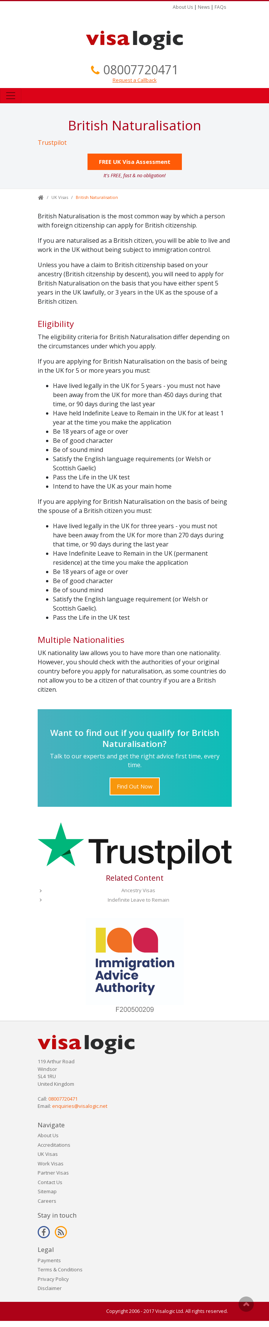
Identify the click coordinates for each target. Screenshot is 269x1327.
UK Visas (59, 197)
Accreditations (54, 1144)
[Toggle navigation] (10, 95)
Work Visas (51, 1163)
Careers (47, 1200)
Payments (49, 1260)
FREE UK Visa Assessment (134, 161)
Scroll (246, 1304)
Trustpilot (52, 142)
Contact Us (50, 1182)
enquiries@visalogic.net (79, 1106)
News (204, 7)
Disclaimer (50, 1288)
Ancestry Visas (138, 890)
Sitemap (47, 1191)
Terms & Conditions (60, 1269)
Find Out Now (135, 786)
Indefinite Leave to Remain (138, 899)
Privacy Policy (53, 1279)
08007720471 (140, 69)
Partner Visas (53, 1172)
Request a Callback (135, 80)
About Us (183, 7)
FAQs (220, 7)
